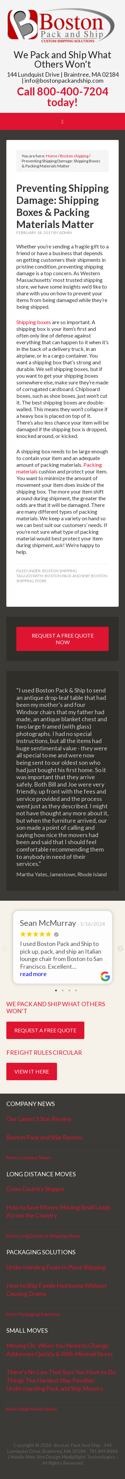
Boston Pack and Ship (62, 26)
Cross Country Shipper (35, 1188)
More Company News (28, 1157)
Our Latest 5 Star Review (38, 1118)
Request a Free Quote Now (63, 638)
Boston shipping (59, 570)
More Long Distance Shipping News (43, 1236)
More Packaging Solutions (33, 1314)
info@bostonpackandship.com (64, 80)
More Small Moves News (31, 1409)
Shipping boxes (33, 322)
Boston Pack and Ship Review (44, 1137)
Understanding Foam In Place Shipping (56, 1267)
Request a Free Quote (45, 1030)
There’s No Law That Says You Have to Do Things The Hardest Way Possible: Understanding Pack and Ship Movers (61, 1380)
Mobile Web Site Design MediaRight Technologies (63, 1457)
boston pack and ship (67, 575)
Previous (4, 949)
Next (120, 949)
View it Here (31, 1071)
